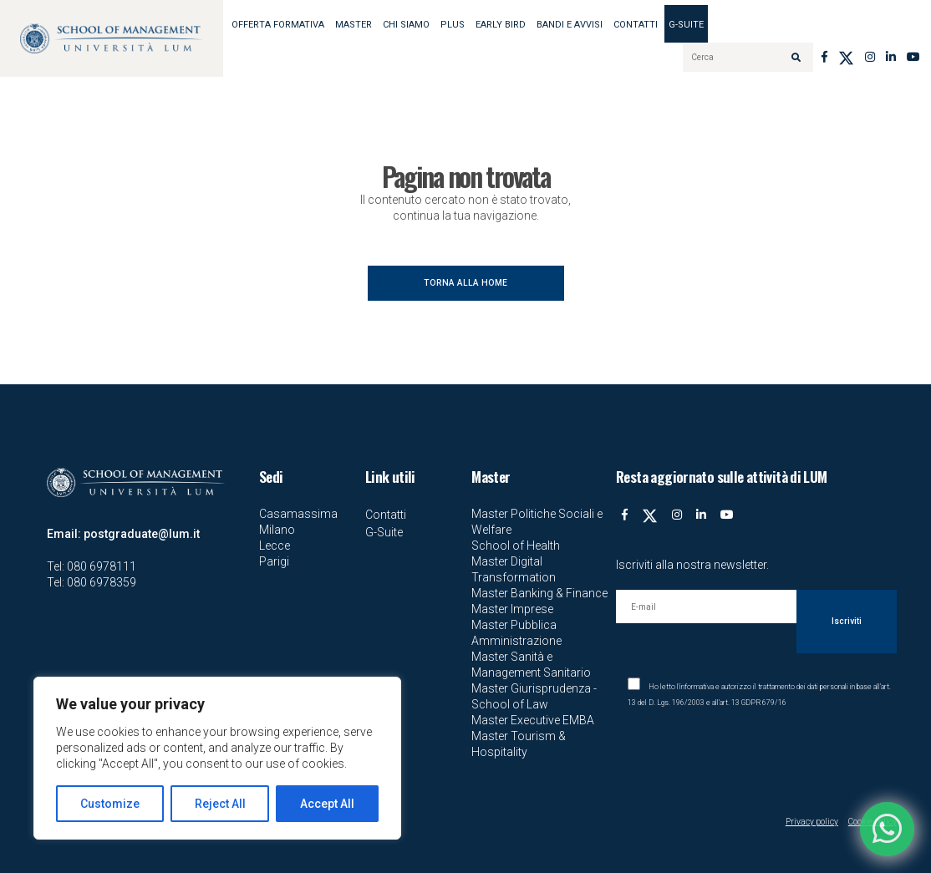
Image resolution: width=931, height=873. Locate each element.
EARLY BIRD (501, 24)
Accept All (327, 803)
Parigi (274, 561)
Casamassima (298, 513)
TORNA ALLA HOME (465, 282)
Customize (110, 803)
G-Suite (686, 24)
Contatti (635, 24)
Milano (277, 529)
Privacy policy (812, 821)
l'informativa (695, 687)
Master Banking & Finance (539, 593)
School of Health (515, 545)
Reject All (220, 803)
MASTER (353, 24)
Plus (452, 24)
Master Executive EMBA (532, 720)
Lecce (274, 545)
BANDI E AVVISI (570, 24)
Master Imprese (512, 609)
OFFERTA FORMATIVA (277, 24)
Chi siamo (406, 24)
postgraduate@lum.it (142, 534)
